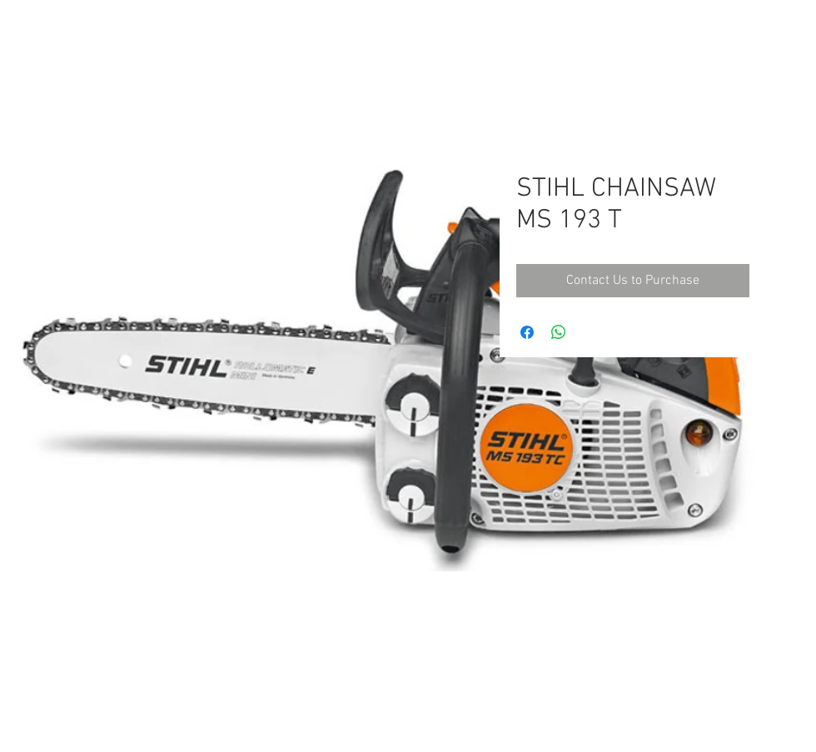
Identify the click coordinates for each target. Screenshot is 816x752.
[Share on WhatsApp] (559, 332)
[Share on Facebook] (527, 332)
